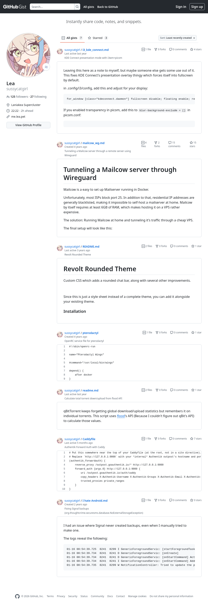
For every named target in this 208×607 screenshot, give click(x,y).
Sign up (197, 6)
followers (17, 96)
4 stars (196, 49)
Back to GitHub (107, 7)
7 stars (196, 438)
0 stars (196, 500)
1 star (196, 246)
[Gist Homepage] (15, 6)
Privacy (61, 596)
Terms (50, 596)
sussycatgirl (72, 50)
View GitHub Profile (28, 125)
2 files (147, 246)
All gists (88, 7)
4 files (144, 144)
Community (97, 596)
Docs (110, 596)
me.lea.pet (18, 116)
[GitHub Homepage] (17, 596)
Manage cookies (137, 596)
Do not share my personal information (171, 596)
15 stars (193, 144)
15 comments (174, 144)
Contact (120, 596)
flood (121, 416)
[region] (129, 98)
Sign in (181, 6)
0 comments (178, 49)
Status (84, 596)
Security (72, 596)
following (38, 96)
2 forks (157, 144)
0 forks (160, 49)
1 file (146, 49)
